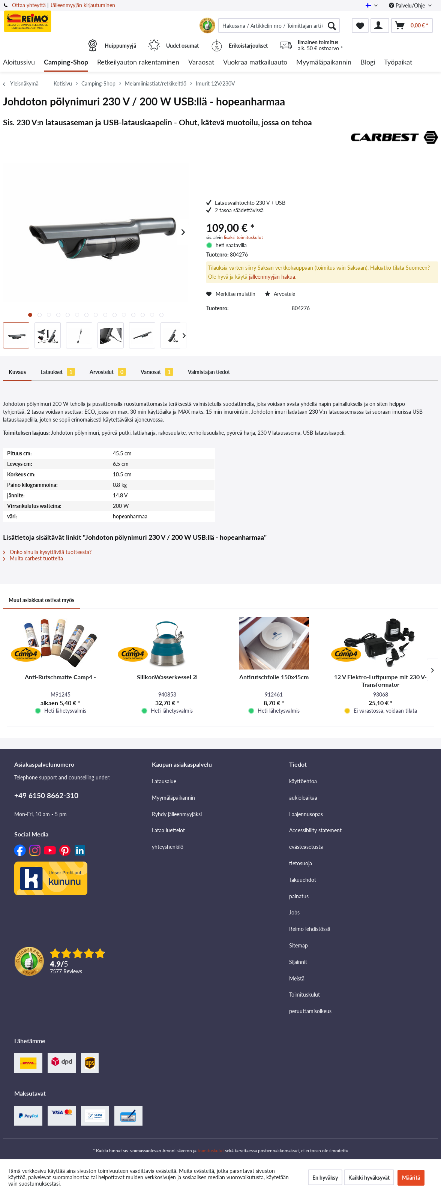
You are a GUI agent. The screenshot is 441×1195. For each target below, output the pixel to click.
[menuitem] (279, 25)
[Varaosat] (201, 62)
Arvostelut (108, 372)
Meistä (296, 978)
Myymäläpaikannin (173, 797)
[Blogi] (367, 62)
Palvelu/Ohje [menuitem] (407, 5)
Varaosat (157, 372)
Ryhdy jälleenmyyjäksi (177, 814)
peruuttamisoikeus (310, 1011)
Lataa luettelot (168, 830)
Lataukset (57, 372)
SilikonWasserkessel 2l (167, 676)
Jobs (294, 912)
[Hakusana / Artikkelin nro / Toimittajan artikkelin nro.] (279, 25)
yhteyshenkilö (167, 847)
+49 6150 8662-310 (46, 795)
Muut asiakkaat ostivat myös (41, 600)
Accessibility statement (315, 830)
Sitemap (298, 945)
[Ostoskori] (412, 25)
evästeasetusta (306, 847)
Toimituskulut (304, 994)
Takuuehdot (302, 880)
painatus (299, 896)
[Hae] (332, 25)
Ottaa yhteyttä (29, 5)
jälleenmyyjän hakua (272, 276)
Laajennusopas (306, 814)
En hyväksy (325, 1177)
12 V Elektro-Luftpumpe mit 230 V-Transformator (380, 680)
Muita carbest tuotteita (33, 558)
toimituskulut (211, 1150)
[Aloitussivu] (19, 62)
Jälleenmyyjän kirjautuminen (82, 5)
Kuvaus (17, 372)
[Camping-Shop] (66, 62)
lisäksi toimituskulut (243, 237)
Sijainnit (298, 962)
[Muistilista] (360, 25)
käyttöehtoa (303, 781)
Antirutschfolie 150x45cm (274, 676)
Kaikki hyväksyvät (369, 1177)
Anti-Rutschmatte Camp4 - (60, 676)
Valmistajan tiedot (209, 372)
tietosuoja (300, 863)
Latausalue (164, 781)
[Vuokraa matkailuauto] (255, 62)
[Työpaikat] (398, 62)
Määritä (411, 1177)
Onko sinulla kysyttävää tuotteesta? (47, 552)
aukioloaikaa (303, 797)
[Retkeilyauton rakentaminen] (138, 62)
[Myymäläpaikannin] (323, 62)
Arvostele (280, 294)
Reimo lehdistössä (309, 929)
